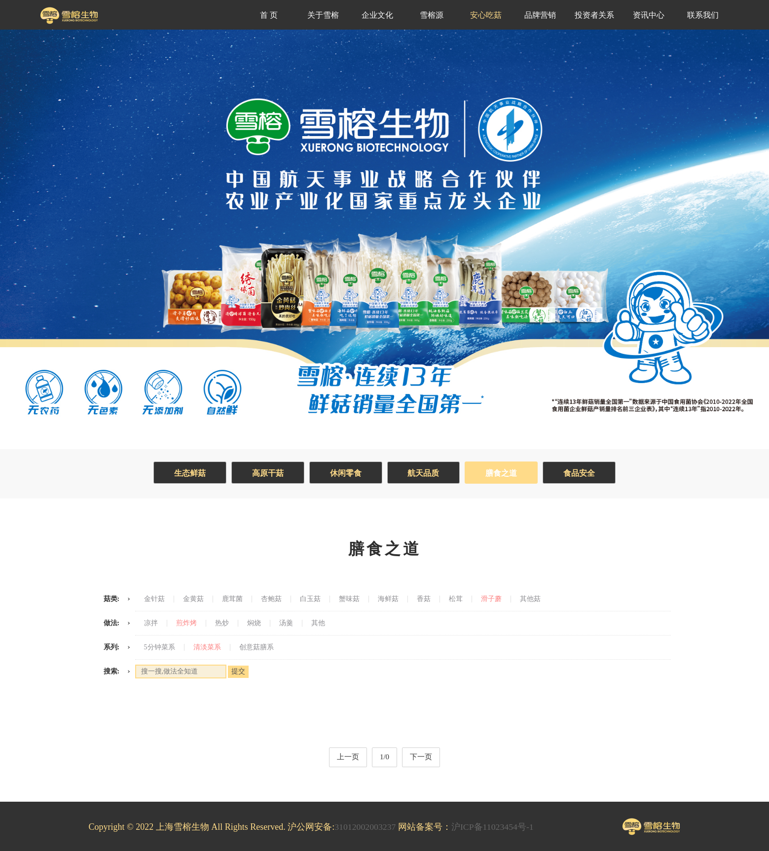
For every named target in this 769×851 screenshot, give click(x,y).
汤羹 (286, 623)
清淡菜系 (207, 647)
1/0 (384, 757)
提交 (238, 671)
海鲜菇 (388, 599)
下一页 (421, 757)
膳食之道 (503, 473)
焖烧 (254, 623)
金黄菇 (193, 599)
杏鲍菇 (271, 599)
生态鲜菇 (187, 473)
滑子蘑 (491, 599)
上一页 (348, 757)
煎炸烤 (186, 623)
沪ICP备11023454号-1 (493, 827)
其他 (318, 623)
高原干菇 (266, 473)
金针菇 (154, 599)
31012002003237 (365, 827)
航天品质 (424, 473)
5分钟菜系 (159, 647)
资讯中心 (648, 15)
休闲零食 (345, 473)
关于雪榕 (323, 15)
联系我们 (703, 15)
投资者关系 (594, 15)
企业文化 (377, 15)
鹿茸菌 (232, 599)
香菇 (424, 599)
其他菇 (530, 599)
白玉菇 (310, 599)
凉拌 (151, 623)
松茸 (456, 599)
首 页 (269, 15)
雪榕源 (431, 15)
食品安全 (582, 473)
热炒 (222, 623)
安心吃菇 (486, 15)
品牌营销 (540, 15)
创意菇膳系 (256, 647)
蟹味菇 (349, 599)
